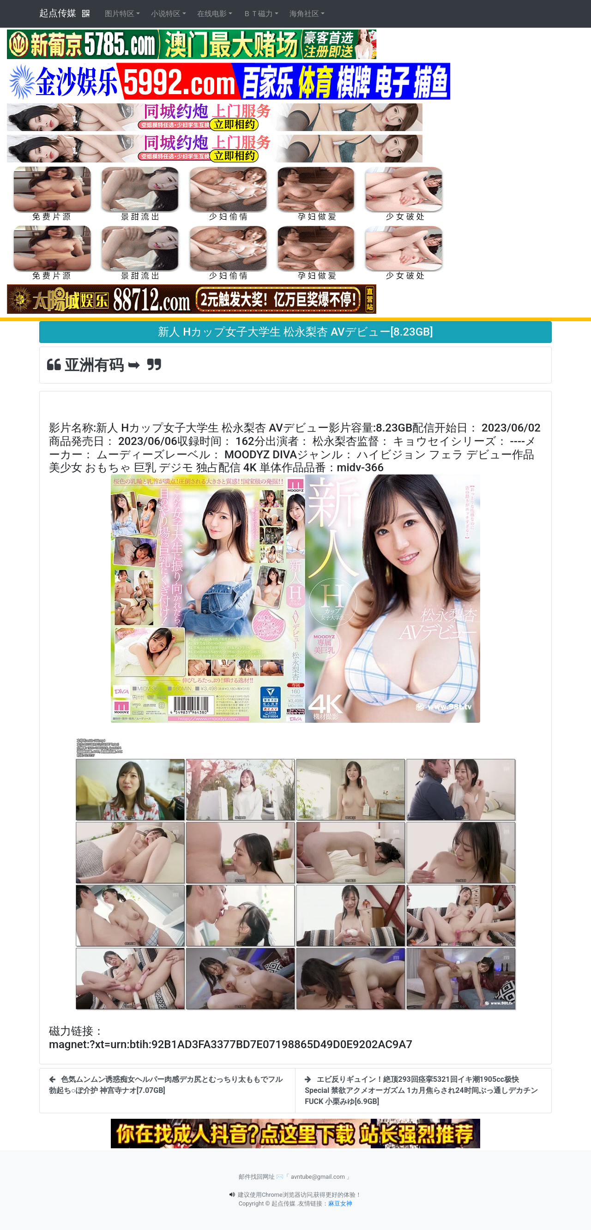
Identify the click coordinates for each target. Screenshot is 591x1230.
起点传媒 (57, 12)
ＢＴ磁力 (258, 13)
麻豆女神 (340, 1203)
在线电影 (212, 13)
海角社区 (304, 13)
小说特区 (166, 13)
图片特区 (119, 13)
